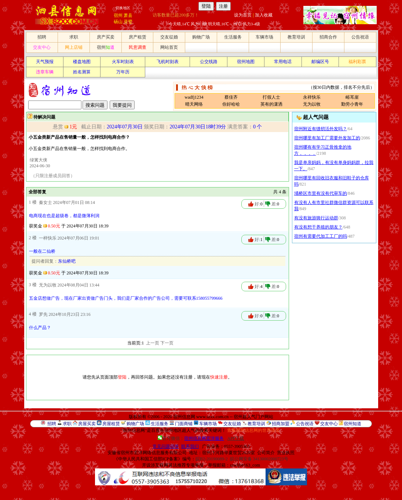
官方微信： (191, 438)
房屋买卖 (87, 423)
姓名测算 (82, 71)
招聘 (41, 37)
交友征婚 (169, 37)
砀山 (118, 21)
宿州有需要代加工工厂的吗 (320, 236)
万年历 (122, 71)
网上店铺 (74, 47)
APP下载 (235, 438)
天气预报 (45, 61)
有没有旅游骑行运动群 (316, 217)
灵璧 (128, 21)
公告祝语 (360, 37)
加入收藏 (264, 15)
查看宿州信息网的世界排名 (253, 430)
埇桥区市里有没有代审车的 (320, 193)
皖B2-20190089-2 (211, 458)
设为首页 (243, 15)
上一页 (152, 343)
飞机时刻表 (168, 61)
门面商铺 (184, 423)
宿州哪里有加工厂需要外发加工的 (327, 137)
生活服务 (233, 37)
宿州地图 (246, 61)
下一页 (166, 343)
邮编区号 (320, 61)
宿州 (118, 15)
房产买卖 (105, 37)
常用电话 (283, 61)
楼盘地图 (82, 61)
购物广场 (201, 37)
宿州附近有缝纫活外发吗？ (320, 128)
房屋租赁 (111, 423)
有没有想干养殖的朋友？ (318, 227)
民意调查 (137, 47)
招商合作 (328, 37)
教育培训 (296, 37)
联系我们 (190, 446)
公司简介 (266, 452)
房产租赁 (137, 37)
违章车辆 (45, 71)
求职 (73, 37)
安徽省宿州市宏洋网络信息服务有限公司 (147, 452)
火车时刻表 (123, 61)
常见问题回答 (166, 446)
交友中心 (42, 47)
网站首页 (169, 47)
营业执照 (286, 452)
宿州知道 (352, 423)
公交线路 (209, 61)
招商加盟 (280, 423)
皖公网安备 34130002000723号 (259, 458)
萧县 (128, 15)
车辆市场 (264, 37)
